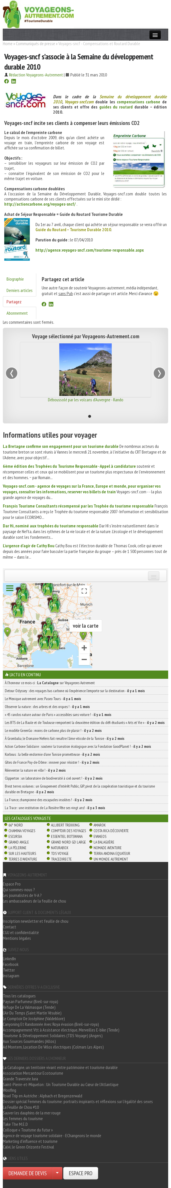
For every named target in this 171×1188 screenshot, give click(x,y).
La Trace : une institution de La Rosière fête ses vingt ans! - (55, 807)
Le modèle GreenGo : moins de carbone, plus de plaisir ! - (53, 730)
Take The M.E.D (15, 1124)
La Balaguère (104, 842)
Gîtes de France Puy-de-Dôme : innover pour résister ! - (52, 762)
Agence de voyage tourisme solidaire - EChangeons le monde (52, 1135)
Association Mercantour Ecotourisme (33, 1073)
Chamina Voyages (22, 830)
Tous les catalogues (19, 996)
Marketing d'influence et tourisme (30, 1141)
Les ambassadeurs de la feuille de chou (34, 901)
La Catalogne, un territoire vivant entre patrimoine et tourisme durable (60, 1067)
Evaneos (100, 836)
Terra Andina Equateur (112, 853)
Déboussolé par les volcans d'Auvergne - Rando (85, 399)
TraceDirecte (61, 859)
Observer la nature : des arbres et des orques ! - (47, 706)
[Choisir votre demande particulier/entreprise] (57, 1173)
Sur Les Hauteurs (22, 853)
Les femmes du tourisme (23, 1118)
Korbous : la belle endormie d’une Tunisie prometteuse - (52, 754)
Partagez (14, 301)
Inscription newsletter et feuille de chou (35, 921)
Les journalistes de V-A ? (22, 895)
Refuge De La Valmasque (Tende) (29, 1007)
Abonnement (17, 313)
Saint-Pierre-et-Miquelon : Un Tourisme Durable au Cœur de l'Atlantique (61, 1084)
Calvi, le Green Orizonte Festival (28, 1147)
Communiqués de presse (35, 43)
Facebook (10, 964)
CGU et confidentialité (21, 932)
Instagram (11, 975)
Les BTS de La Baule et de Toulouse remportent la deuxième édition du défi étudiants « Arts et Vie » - (85, 722)
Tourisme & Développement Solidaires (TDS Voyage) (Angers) (53, 1035)
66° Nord (16, 825)
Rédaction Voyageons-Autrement (36, 75)
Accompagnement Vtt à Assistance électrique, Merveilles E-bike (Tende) (61, 1030)
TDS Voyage (60, 853)
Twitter (9, 970)
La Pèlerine (17, 847)
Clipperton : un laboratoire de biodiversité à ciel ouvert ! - (54, 778)
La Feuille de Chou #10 (21, 1107)
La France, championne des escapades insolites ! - (48, 799)
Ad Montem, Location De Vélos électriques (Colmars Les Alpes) (53, 1047)
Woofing (9, 1090)
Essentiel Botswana (67, 836)
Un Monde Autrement (111, 859)
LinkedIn (9, 958)
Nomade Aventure (108, 847)
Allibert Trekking (65, 825)
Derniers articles (20, 290)
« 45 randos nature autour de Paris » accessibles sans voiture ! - (58, 714)
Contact (9, 927)
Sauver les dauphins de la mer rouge (32, 1113)
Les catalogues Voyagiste (28, 818)
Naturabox (59, 847)
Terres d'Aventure (23, 859)
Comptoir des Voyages (68, 830)
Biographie (15, 279)
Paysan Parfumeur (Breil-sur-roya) (30, 1001)
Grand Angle (19, 842)
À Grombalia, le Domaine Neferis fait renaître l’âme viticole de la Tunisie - (64, 738)
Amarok (100, 825)
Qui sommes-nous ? (19, 889)
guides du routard (116, 107)
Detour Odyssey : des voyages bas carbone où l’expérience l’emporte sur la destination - (75, 690)
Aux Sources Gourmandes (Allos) (29, 1041)
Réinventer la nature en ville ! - (35, 770)
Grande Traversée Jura (20, 1078)
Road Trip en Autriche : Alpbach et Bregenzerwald (42, 1096)
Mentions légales (17, 938)
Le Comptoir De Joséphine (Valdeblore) (34, 1018)
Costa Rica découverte (111, 830)
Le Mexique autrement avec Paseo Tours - (43, 698)
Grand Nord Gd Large (68, 842)
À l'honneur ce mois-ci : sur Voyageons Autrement (50, 682)
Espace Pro (12, 884)
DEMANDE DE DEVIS (28, 1173)
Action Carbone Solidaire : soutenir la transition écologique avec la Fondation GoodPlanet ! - (78, 746)
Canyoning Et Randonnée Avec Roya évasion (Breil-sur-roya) (51, 1024)
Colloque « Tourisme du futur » (28, 1130)
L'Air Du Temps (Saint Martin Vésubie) (32, 1013)
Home (7, 43)
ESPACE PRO (80, 1173)
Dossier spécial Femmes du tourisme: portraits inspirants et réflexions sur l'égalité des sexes (78, 1101)
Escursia (15, 836)
